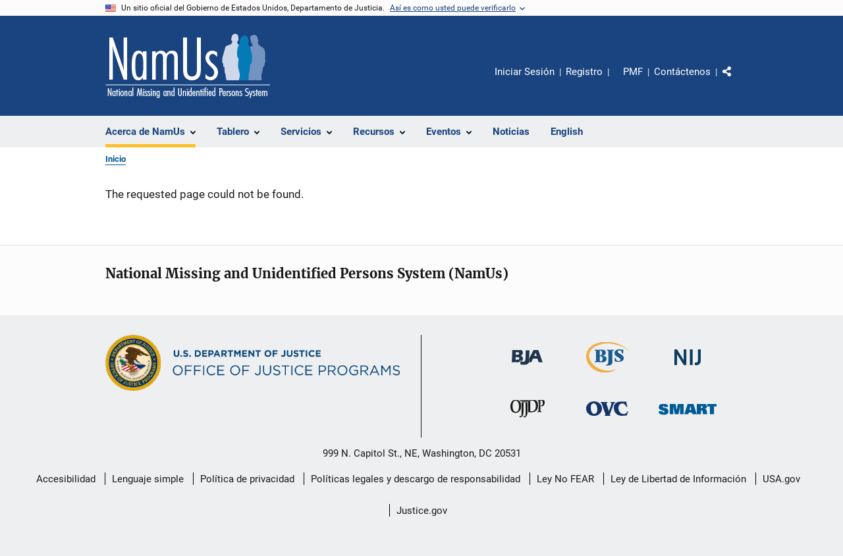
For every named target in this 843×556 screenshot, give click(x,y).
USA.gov (781, 479)
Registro (584, 72)
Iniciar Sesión (525, 72)
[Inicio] (187, 66)
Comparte (738, 81)
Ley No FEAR (565, 479)
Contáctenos (682, 72)
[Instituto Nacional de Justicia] (687, 371)
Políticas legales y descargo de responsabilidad (415, 479)
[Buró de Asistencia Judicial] (527, 371)
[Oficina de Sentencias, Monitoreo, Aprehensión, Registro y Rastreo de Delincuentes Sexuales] (688, 423)
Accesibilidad (65, 479)
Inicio (115, 159)
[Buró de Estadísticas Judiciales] (607, 375)
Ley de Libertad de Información (678, 479)
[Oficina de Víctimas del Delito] (607, 423)
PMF (633, 72)
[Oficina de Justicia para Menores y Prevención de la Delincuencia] (527, 423)
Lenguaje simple (148, 479)
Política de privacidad (247, 479)
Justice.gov (421, 511)
